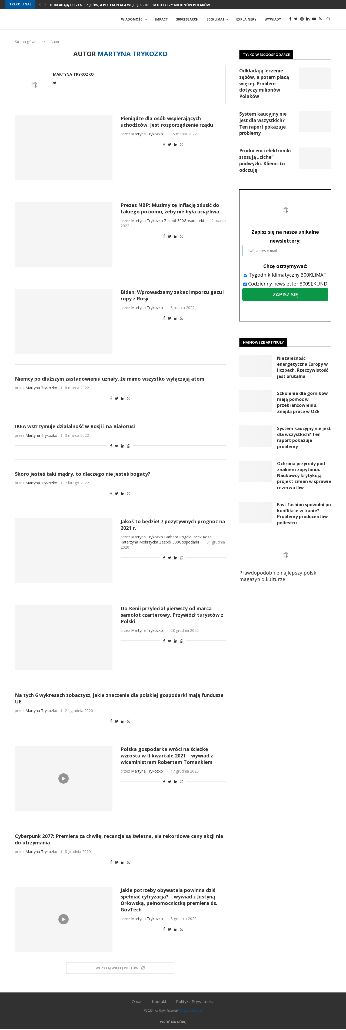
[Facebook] (290, 19)
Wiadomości (132, 19)
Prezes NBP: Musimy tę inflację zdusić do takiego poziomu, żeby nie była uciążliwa (170, 208)
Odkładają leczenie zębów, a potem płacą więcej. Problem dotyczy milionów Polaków (130, 5)
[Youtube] (314, 19)
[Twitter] (296, 19)
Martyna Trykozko (73, 74)
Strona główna (27, 42)
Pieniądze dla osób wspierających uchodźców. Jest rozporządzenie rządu (167, 122)
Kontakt (159, 1002)
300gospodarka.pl (190, 1011)
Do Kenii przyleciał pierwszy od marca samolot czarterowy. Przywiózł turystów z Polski (172, 615)
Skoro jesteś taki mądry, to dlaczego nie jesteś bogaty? (82, 474)
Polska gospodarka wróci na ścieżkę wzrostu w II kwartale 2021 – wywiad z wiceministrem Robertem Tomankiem (167, 756)
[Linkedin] (308, 19)
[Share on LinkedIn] (175, 144)
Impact (161, 19)
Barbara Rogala (177, 537)
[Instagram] (302, 19)
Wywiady (273, 19)
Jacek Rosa (202, 537)
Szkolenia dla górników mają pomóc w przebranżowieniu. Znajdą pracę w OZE (302, 403)
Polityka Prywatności (195, 1002)
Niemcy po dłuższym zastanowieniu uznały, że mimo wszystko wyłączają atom (109, 379)
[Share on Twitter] (169, 144)
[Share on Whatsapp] (181, 144)
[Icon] (63, 779)
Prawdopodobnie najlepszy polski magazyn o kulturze (282, 563)
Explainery (246, 19)
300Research (187, 19)
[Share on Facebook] (164, 144)
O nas (137, 1002)
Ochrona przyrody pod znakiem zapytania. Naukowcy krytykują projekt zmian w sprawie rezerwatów (301, 477)
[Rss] (320, 19)
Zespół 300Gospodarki (184, 221)
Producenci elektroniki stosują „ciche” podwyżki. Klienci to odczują (265, 160)
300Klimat (216, 19)
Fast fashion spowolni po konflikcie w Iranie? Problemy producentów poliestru (304, 515)
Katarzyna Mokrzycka (139, 542)
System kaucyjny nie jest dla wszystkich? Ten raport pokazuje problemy (263, 124)
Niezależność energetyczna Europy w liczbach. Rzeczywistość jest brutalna (302, 368)
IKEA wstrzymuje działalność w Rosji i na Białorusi (75, 427)
